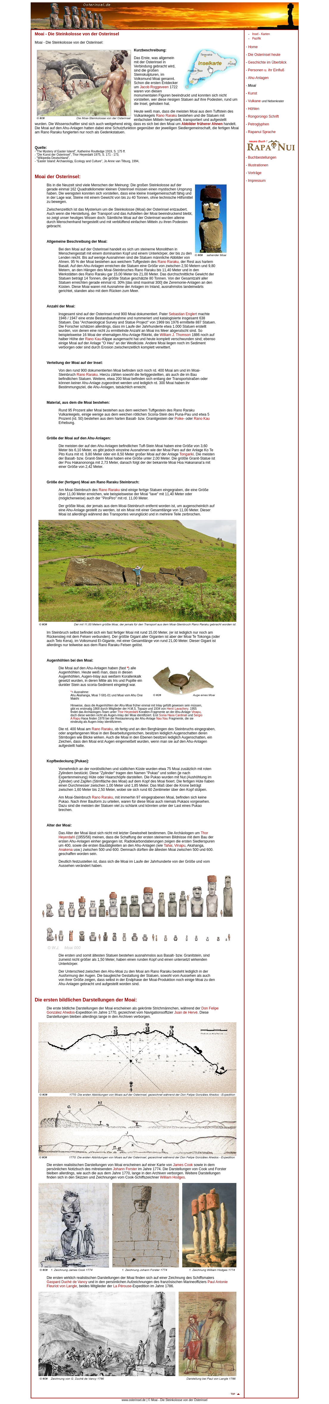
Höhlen (253, 109)
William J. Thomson (175, 335)
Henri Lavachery (177, 708)
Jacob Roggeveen (154, 87)
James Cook (183, 1165)
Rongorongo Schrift (263, 116)
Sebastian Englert (183, 314)
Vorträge (254, 173)
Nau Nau (162, 718)
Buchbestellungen (262, 157)
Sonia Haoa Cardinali (173, 715)
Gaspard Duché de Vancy (67, 1282)
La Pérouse (122, 1286)
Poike (178, 419)
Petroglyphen (258, 124)
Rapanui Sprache (262, 132)
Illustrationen (258, 165)
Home (253, 47)
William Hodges (172, 1177)
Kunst (252, 93)
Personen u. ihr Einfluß (266, 70)
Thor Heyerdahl (128, 712)
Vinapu (196, 712)
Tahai (168, 845)
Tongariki (187, 454)
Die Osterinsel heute (264, 55)
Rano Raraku (166, 115)
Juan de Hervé (185, 1012)
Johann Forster (125, 1169)
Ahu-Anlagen (258, 78)
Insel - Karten (261, 34)
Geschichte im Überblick (267, 62)
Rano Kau (93, 339)
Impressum (257, 181)
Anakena (66, 850)
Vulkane (254, 101)
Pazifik (256, 38)
